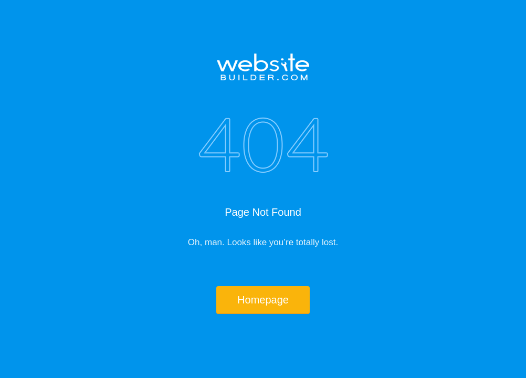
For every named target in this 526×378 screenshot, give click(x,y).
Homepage (263, 300)
